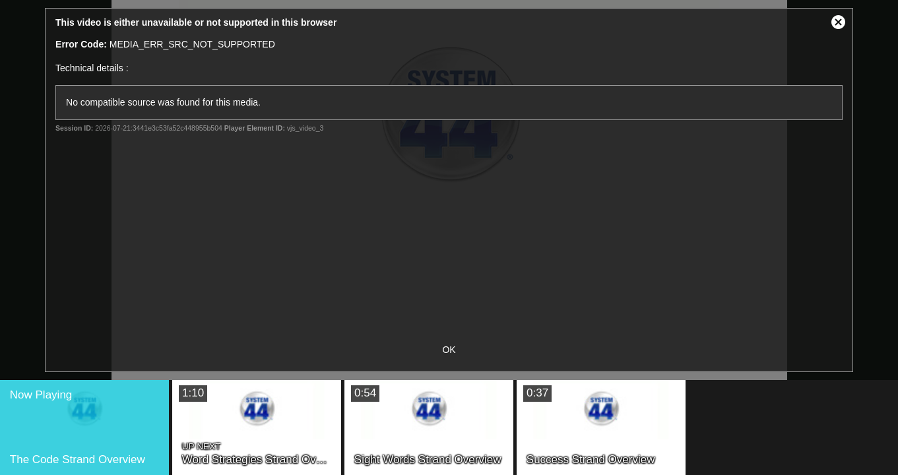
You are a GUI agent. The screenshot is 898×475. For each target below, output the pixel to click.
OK (448, 349)
